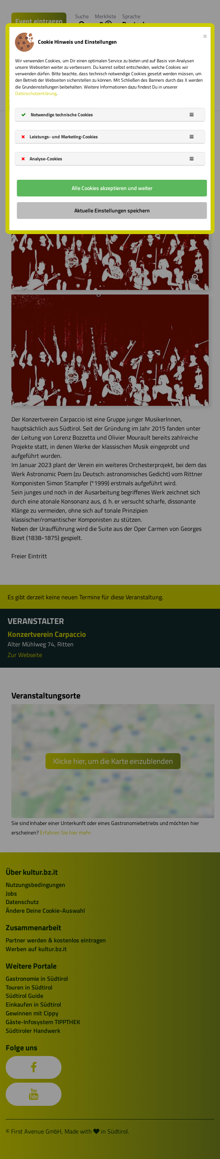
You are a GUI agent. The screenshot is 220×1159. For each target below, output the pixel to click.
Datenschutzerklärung (36, 93)
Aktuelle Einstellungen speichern (112, 210)
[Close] (205, 34)
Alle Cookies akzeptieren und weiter (112, 188)
